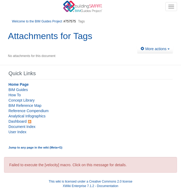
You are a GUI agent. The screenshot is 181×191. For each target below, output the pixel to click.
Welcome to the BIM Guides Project (37, 21)
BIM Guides (18, 90)
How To (14, 95)
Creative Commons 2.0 (105, 181)
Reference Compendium (28, 111)
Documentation (107, 186)
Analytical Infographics (27, 116)
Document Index (21, 127)
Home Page (18, 84)
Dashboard (17, 121)
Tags (82, 36)
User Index (17, 132)
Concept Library (21, 100)
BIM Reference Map (25, 105)
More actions (155, 49)
